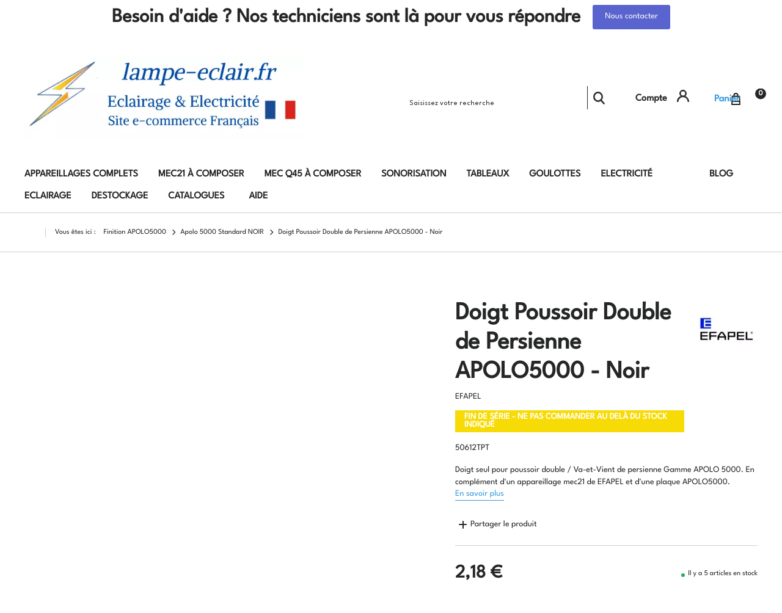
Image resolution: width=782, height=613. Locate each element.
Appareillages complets (81, 174)
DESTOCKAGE (120, 196)
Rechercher (598, 97)
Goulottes (554, 174)
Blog (721, 174)
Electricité (626, 174)
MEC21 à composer (201, 174)
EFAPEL (468, 397)
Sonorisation (413, 174)
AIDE (258, 196)
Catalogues (196, 196)
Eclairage (47, 196)
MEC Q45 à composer (313, 174)
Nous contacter (631, 17)
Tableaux (488, 174)
